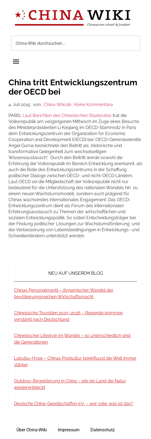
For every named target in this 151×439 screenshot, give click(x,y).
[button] (16, 61)
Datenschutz (102, 429)
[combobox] (75, 43)
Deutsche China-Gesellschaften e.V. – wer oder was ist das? (73, 403)
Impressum (68, 429)
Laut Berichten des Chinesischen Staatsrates (67, 115)
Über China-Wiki (31, 429)
